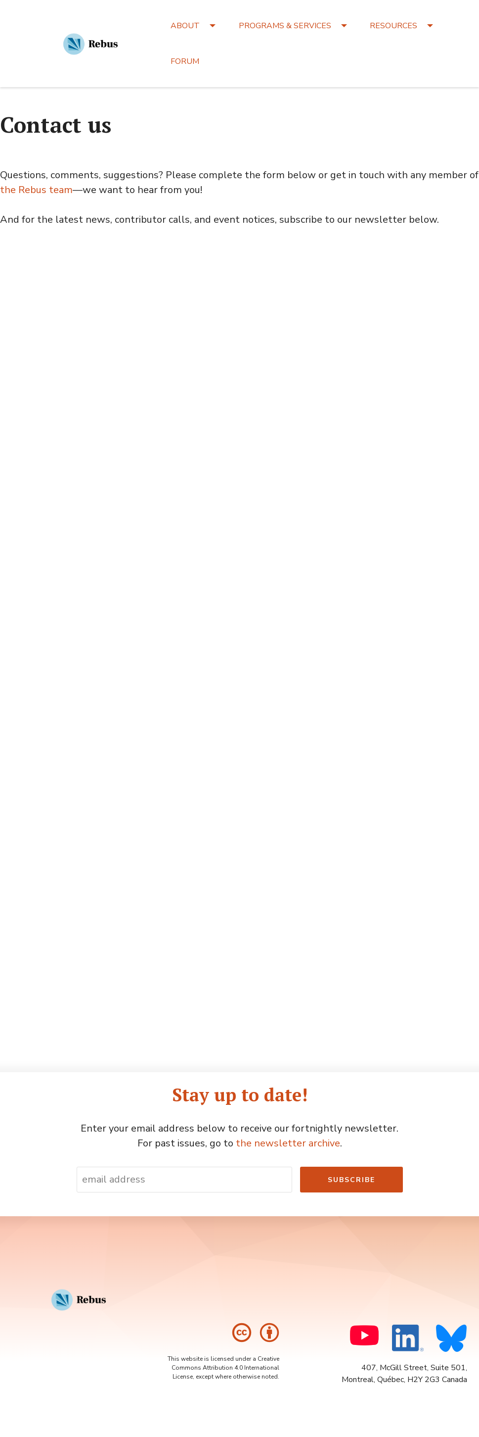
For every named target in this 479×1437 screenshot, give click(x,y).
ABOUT (185, 25)
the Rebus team (36, 190)
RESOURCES (393, 25)
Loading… (158, 630)
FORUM (185, 61)
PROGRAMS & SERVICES (285, 25)
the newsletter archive (288, 1143)
